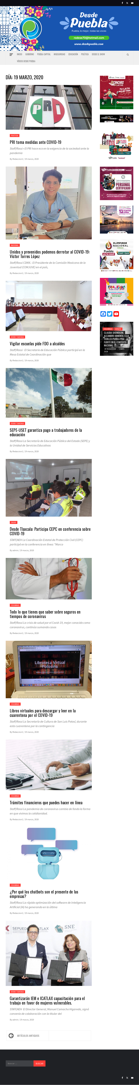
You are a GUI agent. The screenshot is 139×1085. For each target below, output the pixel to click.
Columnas (15, 605)
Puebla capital (43, 54)
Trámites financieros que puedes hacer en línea (46, 802)
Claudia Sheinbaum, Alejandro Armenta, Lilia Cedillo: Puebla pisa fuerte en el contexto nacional (116, 339)
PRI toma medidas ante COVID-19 (35, 142)
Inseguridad (59, 54)
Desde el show (98, 54)
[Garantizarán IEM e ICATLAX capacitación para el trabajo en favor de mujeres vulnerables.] (49, 956)
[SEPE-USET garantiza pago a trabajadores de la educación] (49, 396)
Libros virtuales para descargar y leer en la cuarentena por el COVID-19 (43, 712)
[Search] (128, 54)
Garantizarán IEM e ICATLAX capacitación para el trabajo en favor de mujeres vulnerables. (47, 1000)
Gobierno (29, 54)
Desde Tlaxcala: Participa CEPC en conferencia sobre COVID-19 (50, 531)
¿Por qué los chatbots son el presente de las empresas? (44, 894)
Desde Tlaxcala (17, 337)
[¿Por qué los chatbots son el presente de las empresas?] (49, 856)
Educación (73, 54)
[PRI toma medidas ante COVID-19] (49, 110)
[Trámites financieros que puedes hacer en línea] (49, 768)
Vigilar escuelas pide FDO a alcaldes (37, 343)
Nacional (14, 245)
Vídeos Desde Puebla (26, 61)
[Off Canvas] (11, 54)
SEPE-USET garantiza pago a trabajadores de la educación (46, 432)
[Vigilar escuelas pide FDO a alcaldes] (49, 309)
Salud (13, 522)
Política (85, 54)
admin (15, 550)
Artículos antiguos (28, 1035)
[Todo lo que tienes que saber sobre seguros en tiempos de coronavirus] (49, 581)
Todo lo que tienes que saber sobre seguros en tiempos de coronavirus (45, 614)
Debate (118, 329)
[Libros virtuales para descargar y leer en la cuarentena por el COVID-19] (49, 672)
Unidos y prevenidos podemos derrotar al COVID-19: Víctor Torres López (50, 254)
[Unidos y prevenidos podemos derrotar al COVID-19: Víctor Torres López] (49, 206)
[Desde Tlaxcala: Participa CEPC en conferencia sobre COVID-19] (49, 491)
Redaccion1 (17, 159)
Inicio (19, 54)
